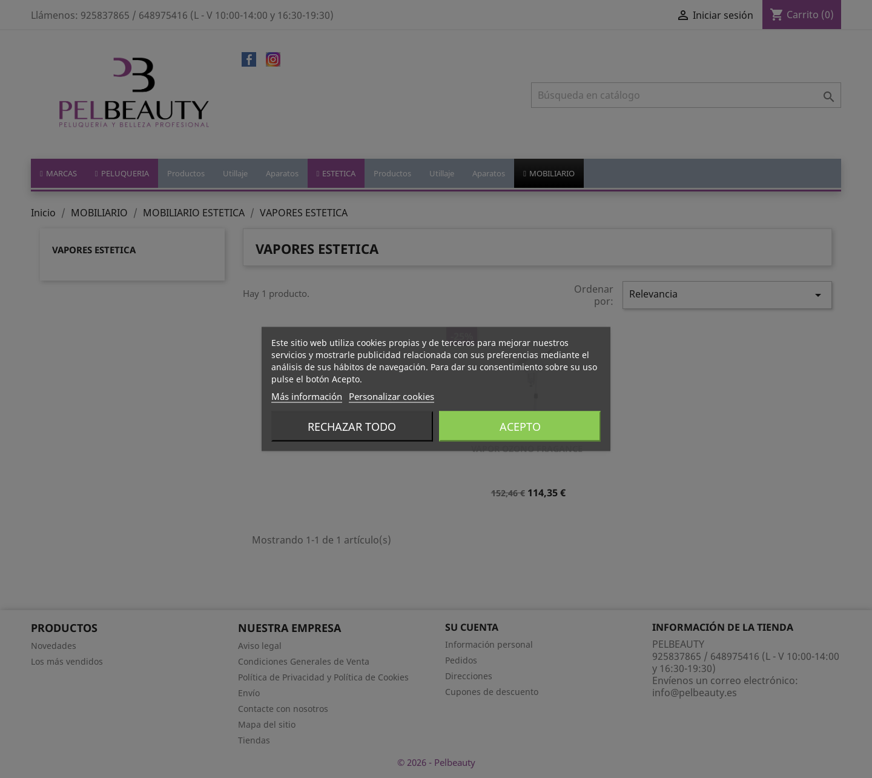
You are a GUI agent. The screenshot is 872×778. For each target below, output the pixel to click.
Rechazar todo (352, 426)
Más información (306, 396)
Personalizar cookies (391, 396)
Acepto (520, 426)
